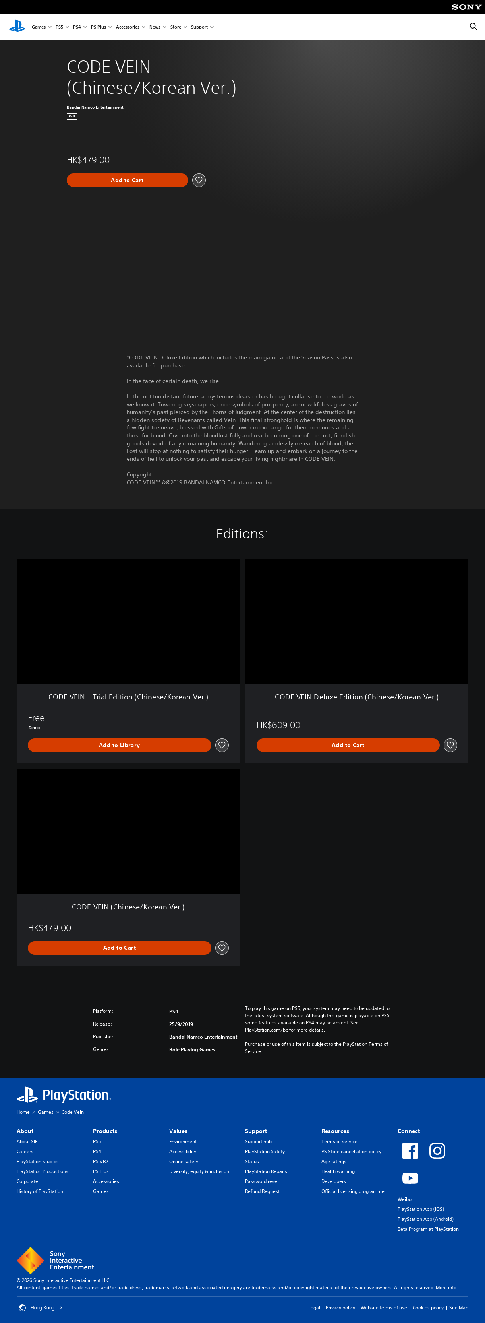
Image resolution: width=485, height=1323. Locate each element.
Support (199, 27)
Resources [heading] (335, 1131)
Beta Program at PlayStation (428, 1229)
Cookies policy (428, 1307)
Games (39, 27)
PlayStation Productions (42, 1171)
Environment (183, 1141)
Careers (25, 1151)
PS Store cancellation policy (351, 1151)
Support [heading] (256, 1131)
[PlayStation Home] (17, 27)
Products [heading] (105, 1131)
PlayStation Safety (265, 1151)
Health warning (338, 1171)
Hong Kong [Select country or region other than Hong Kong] (40, 1307)
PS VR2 (100, 1161)
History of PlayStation (40, 1191)
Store (175, 27)
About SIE (27, 1141)
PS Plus (98, 27)
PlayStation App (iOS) (421, 1209)
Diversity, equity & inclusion (199, 1171)
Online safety (183, 1161)
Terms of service (339, 1141)
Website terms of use (384, 1307)
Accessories (127, 27)
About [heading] (25, 1131)
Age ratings (333, 1161)
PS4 (77, 27)
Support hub (258, 1141)
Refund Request (262, 1191)
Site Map (458, 1307)
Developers (333, 1181)
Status (252, 1161)
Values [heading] (178, 1131)
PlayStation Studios (38, 1161)
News (154, 27)
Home (23, 1112)
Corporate (27, 1181)
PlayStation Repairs (266, 1171)
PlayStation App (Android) (426, 1219)
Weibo (405, 1199)
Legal (314, 1307)
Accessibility (182, 1151)
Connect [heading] (409, 1131)
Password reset (262, 1181)
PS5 (59, 27)
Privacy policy (340, 1307)
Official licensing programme (353, 1191)
